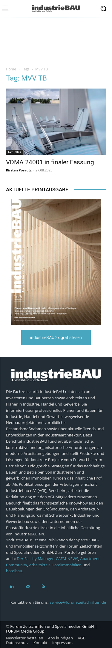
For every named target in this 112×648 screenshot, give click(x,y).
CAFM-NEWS (67, 558)
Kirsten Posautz (19, 170)
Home (11, 69)
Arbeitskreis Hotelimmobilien (55, 564)
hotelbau (14, 570)
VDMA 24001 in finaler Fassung (50, 162)
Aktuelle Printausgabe (37, 190)
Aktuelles (14, 152)
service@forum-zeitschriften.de (78, 602)
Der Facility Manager (35, 558)
